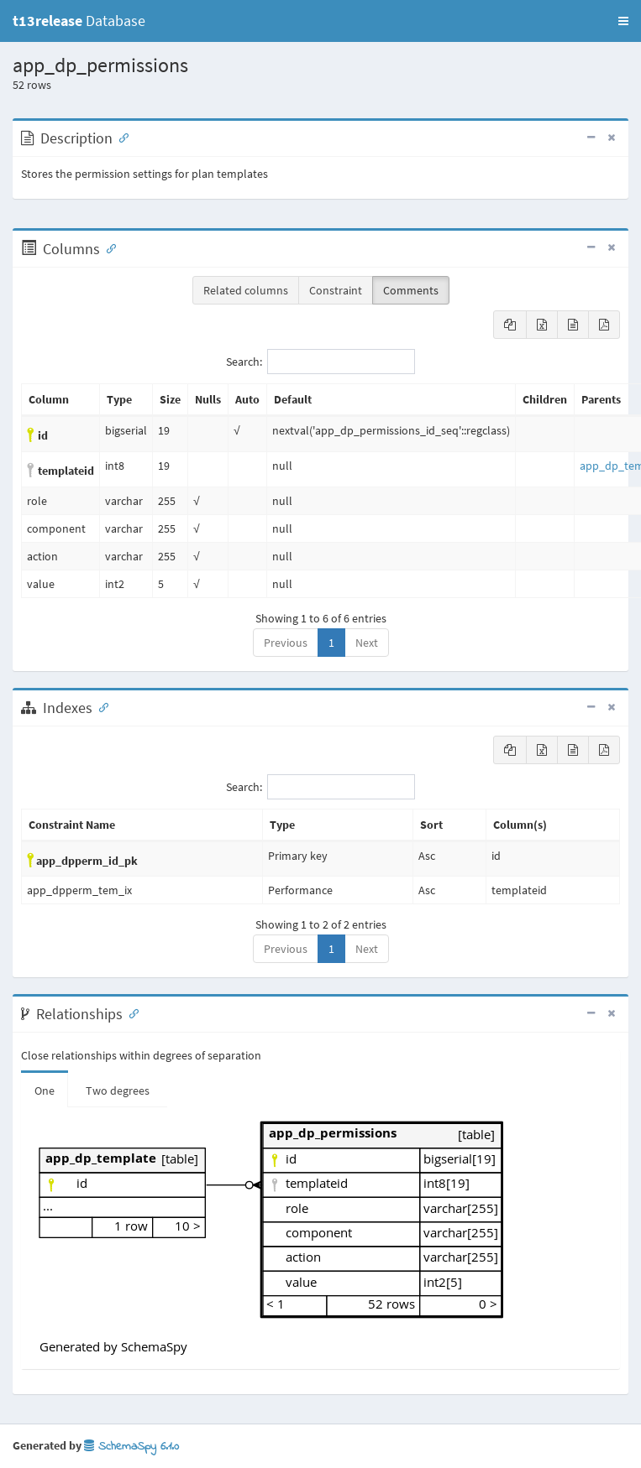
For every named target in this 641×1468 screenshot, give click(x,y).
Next (366, 642)
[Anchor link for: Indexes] (100, 706)
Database (79, 20)
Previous (285, 642)
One (44, 1090)
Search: (320, 361)
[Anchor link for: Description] (120, 136)
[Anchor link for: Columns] (107, 247)
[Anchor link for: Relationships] (130, 1012)
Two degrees (118, 1090)
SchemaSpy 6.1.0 (131, 1446)
